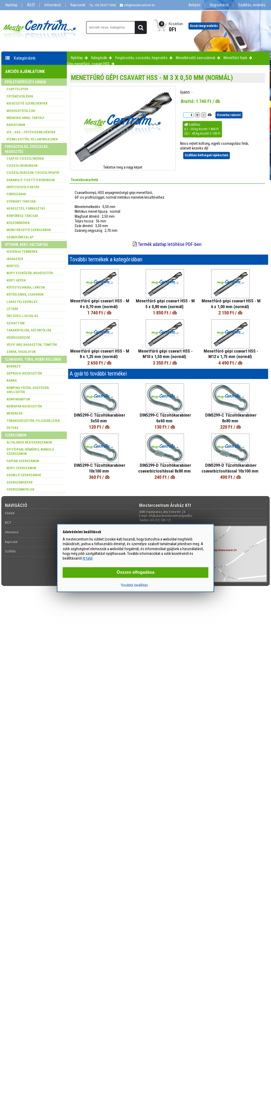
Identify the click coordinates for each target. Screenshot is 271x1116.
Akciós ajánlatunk (25, 71)
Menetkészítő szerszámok (195, 58)
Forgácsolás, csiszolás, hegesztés (141, 58)
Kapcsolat (78, 5)
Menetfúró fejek (235, 58)
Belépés (194, 5)
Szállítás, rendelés (251, 5)
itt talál (88, 558)
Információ (53, 5)
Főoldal (10, 513)
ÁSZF (31, 5)
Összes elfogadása (135, 572)
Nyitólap (12, 5)
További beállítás (134, 585)
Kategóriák (99, 58)
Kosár (204, 26)
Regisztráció (219, 5)
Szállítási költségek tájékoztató (206, 155)
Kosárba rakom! (229, 115)
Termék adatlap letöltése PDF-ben (170, 244)
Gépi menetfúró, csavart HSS (88, 64)
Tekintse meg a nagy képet (122, 167)
